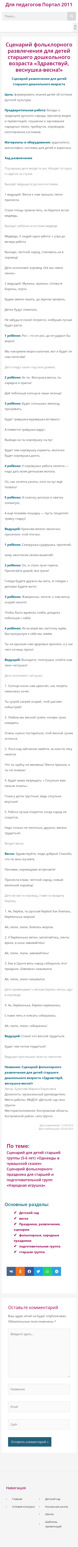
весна (23, 1218)
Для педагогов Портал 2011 (39, 4)
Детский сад (29, 1213)
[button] (75, 27)
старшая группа (32, 1252)
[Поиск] (71, 16)
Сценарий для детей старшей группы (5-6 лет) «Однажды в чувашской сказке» (33, 1158)
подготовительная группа (39, 1246)
